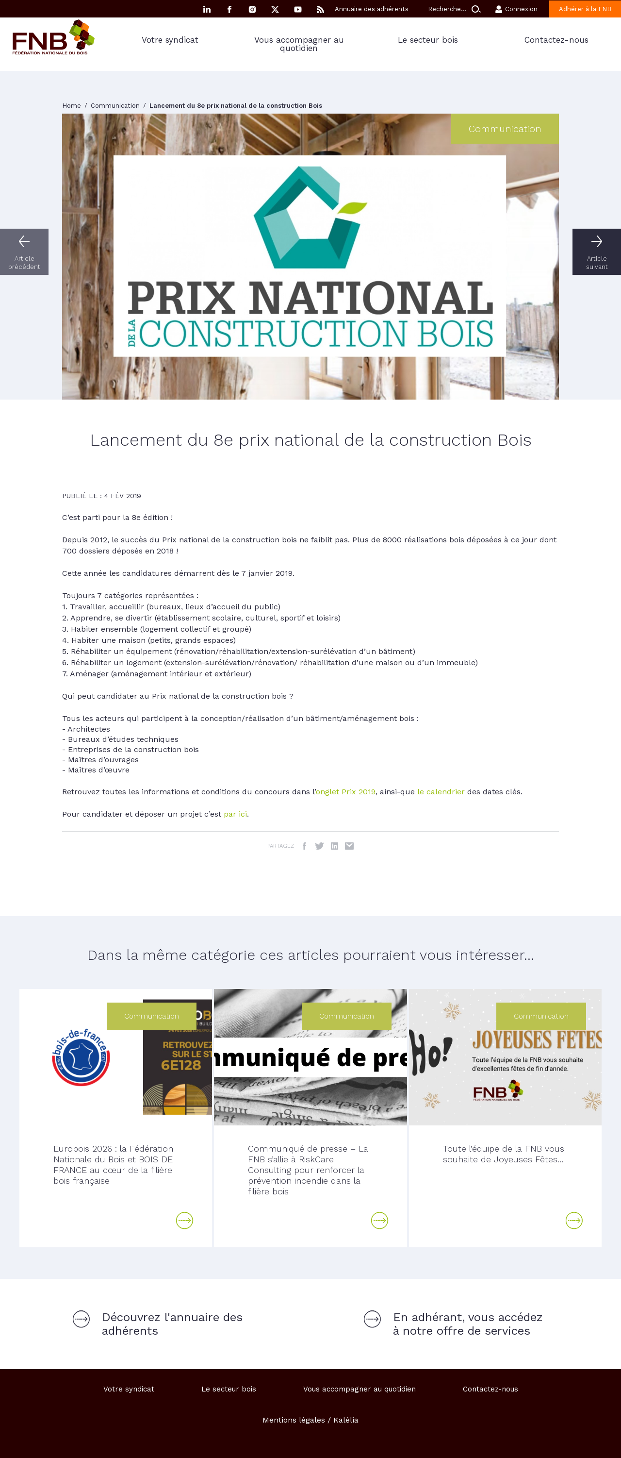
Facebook (229, 9)
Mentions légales (293, 1419)
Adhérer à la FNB (585, 9)
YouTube (298, 9)
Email (349, 846)
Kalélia (346, 1419)
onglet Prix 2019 (346, 791)
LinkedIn (334, 846)
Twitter (319, 846)
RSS (320, 9)
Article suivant (597, 262)
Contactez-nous (556, 40)
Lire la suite (185, 1220)
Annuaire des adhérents (372, 9)
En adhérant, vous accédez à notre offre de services (468, 1324)
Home (72, 105)
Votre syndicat (170, 40)
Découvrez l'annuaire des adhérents (172, 1324)
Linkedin (206, 9)
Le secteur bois (428, 40)
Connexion (521, 9)
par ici (235, 814)
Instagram (252, 9)
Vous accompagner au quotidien (299, 44)
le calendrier (441, 791)
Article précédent (24, 262)
